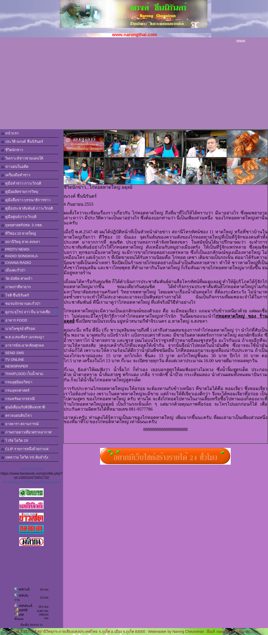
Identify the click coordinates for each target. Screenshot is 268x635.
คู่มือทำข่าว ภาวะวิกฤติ (21, 183)
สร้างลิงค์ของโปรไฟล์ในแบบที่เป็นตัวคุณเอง (32, 482)
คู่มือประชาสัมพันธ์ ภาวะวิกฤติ (27, 208)
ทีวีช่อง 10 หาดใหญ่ (18, 233)
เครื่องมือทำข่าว (15, 175)
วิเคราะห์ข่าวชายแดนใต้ (22, 158)
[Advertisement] (134, 87)
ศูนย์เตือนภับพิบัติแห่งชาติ (23, 407)
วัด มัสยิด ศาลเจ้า (16, 278)
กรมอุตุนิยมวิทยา (16, 382)
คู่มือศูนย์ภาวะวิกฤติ (18, 217)
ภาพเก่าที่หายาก (16, 287)
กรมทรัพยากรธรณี (18, 399)
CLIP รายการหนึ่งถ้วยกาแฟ (24, 449)
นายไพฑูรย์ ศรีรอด (18, 329)
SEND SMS (12, 353)
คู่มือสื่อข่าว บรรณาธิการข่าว (25, 200)
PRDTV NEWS (15, 249)
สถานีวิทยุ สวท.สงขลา (20, 242)
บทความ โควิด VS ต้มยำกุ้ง (24, 457)
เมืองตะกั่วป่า (13, 270)
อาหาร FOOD (14, 320)
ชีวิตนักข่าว (12, 150)
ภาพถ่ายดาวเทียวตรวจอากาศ (26, 432)
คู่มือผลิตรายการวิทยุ (19, 192)
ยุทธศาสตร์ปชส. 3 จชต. (22, 225)
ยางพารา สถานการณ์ (20, 424)
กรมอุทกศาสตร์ (15, 390)
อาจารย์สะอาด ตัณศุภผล (22, 345)
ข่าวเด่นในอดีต (14, 167)
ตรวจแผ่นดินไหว (16, 415)
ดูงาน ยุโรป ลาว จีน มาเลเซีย (29, 312)
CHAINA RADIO (16, 263)
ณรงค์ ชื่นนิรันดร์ (32, 468)
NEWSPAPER (14, 366)
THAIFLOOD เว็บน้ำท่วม (22, 374)
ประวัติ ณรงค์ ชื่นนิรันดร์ (22, 141)
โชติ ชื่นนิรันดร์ (15, 295)
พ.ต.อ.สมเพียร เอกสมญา (22, 337)
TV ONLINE (12, 359)
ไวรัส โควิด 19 (14, 440)
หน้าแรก (10, 133)
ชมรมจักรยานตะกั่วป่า (20, 303)
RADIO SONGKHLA (19, 256)
